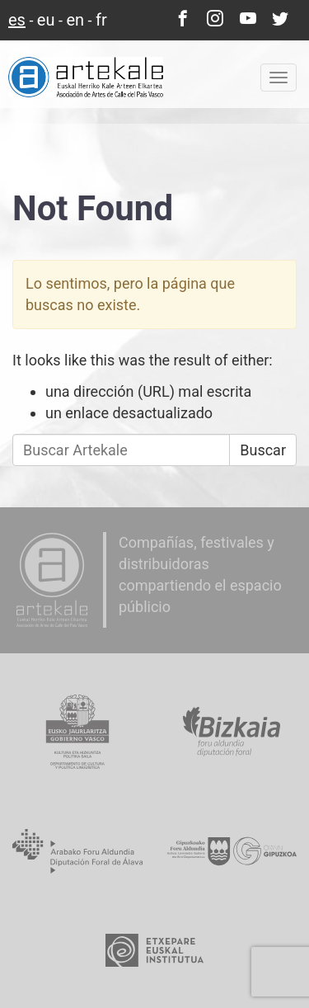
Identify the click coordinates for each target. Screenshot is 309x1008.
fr (101, 20)
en (75, 20)
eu (46, 20)
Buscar (263, 450)
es (17, 20)
